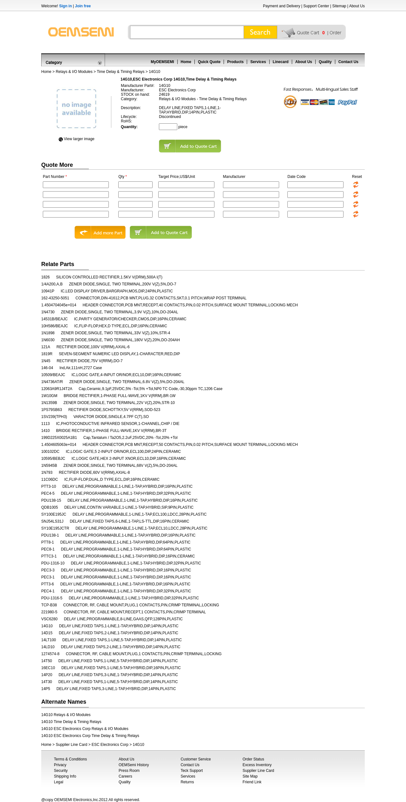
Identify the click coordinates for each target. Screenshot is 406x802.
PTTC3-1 (49, 556)
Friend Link (252, 782)
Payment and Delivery (281, 6)
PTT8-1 (47, 542)
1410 (45, 430)
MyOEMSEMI (162, 62)
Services (258, 62)
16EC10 (48, 668)
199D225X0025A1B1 (59, 437)
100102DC (50, 451)
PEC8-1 (48, 549)
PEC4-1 (48, 591)
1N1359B (49, 403)
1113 (45, 423)
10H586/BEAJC (54, 326)
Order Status (253, 759)
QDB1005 (49, 507)
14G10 (47, 626)
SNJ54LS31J (52, 521)
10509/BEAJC (53, 375)
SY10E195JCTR (55, 528)
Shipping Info (65, 776)
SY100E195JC (53, 514)
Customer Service (195, 759)
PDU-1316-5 (51, 598)
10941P (47, 291)
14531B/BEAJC (54, 319)
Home (186, 62)
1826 (45, 277)
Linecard (281, 62)
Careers (125, 776)
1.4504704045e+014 (58, 305)
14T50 (46, 661)
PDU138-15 (51, 500)
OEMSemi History (134, 765)
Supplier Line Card (71, 744)
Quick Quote (209, 62)
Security (61, 770)
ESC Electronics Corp (110, 744)
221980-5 (49, 612)
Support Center (316, 6)
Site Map (250, 776)
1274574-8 (50, 654)
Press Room (129, 770)
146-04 (47, 368)
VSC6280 (49, 619)
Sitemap (339, 6)
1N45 (45, 361)
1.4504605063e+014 (58, 444)
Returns (187, 782)
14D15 (46, 633)
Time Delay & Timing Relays (120, 71)
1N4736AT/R (52, 382)
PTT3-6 (47, 584)
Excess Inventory (257, 765)
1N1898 (48, 333)
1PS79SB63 (51, 410)
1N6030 (48, 340)
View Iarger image (79, 139)
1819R (46, 354)
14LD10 (48, 647)
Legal (58, 782)
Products (235, 62)
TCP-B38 (49, 605)
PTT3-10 (48, 486)
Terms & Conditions (70, 759)
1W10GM (49, 396)
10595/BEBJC (53, 458)
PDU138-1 (50, 535)
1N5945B (49, 465)
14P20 (46, 675)
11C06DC (49, 479)
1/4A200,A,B (51, 284)
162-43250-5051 (55, 298)
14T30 (46, 682)
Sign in (65, 6)
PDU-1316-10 (52, 563)
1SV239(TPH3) (54, 416)
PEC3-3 (48, 570)
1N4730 (48, 312)
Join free (83, 6)
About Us (357, 6)
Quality (325, 62)
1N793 (46, 472)
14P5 (45, 689)
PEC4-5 (48, 493)
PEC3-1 (48, 577)
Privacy (60, 765)
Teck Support (191, 770)
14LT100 (48, 640)
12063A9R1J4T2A (56, 389)
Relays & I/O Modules (74, 71)
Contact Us (348, 62)
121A (45, 347)
